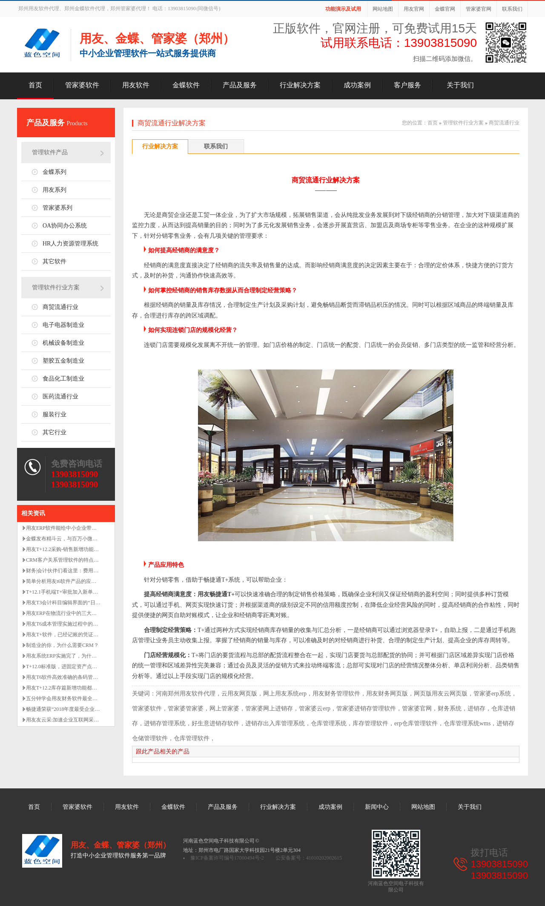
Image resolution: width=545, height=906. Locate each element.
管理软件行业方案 (56, 287)
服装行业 (54, 414)
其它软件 (54, 261)
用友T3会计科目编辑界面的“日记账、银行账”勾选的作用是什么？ (100, 603)
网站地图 (383, 9)
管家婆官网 (478, 9)
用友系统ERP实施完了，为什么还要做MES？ (77, 656)
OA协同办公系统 (65, 225)
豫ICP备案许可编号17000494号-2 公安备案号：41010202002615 (266, 858)
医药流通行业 (60, 396)
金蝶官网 (445, 9)
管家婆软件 (82, 85)
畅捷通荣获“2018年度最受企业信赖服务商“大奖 (79, 709)
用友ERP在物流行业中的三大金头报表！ (71, 613)
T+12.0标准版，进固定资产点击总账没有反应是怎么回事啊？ (95, 666)
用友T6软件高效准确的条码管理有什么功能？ (77, 677)
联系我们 (512, 9)
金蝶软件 (186, 85)
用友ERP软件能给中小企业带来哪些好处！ (74, 528)
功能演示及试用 (343, 9)
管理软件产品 (50, 152)
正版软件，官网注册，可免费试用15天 (375, 28)
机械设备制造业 (63, 343)
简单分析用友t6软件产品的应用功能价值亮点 (76, 581)
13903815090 (74, 474)
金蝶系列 (54, 172)
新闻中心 (377, 807)
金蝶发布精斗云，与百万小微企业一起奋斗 (74, 539)
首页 (35, 85)
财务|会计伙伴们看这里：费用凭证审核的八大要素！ (85, 571)
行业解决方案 (300, 85)
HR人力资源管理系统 (70, 243)
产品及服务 (240, 85)
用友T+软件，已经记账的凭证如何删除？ (72, 635)
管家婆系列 (57, 208)
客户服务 (407, 85)
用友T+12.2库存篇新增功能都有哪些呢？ (72, 688)
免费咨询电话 (76, 463)
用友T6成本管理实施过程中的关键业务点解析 (77, 624)
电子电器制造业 (63, 325)
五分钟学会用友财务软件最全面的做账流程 (74, 698)
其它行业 (54, 432)
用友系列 (54, 190)
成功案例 (357, 85)
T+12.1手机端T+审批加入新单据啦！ (67, 592)
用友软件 (135, 85)
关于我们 (460, 85)
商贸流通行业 (60, 307)
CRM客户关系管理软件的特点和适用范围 (72, 560)
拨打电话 (489, 852)
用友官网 (414, 9)
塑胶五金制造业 (63, 361)
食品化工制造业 (63, 378)
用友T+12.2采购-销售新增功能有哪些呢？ (72, 549)
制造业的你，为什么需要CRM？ (62, 645)
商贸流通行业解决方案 (172, 123)
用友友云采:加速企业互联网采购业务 (67, 720)
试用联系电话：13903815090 (399, 42)
